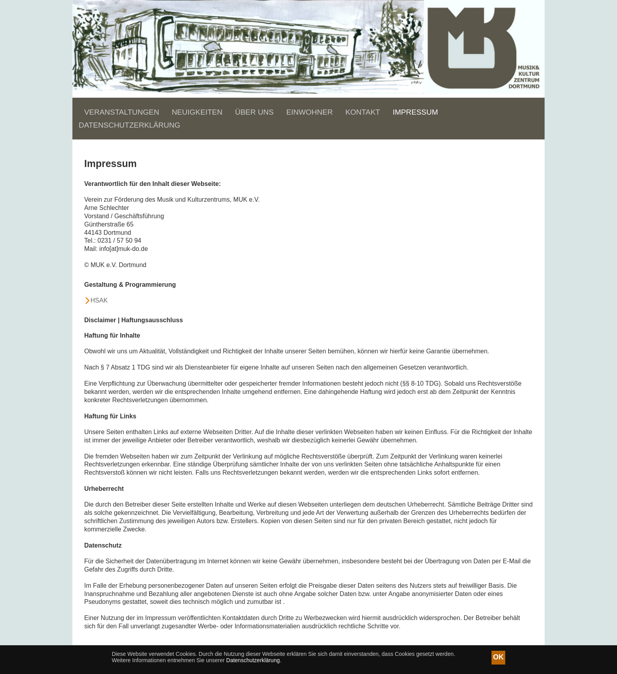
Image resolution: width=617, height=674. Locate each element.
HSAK (99, 300)
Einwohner (309, 112)
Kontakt (362, 112)
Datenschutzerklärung (129, 125)
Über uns (254, 112)
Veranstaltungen (121, 112)
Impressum (415, 112)
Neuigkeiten (197, 112)
